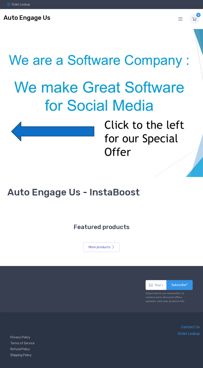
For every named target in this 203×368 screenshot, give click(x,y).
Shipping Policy (21, 355)
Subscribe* (179, 285)
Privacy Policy (20, 337)
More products (101, 247)
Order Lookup (18, 4)
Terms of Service (22, 343)
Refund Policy (20, 349)
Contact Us (190, 327)
